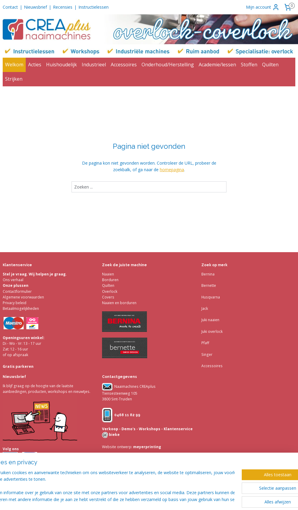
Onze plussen (15, 285)
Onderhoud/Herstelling (168, 64)
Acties (34, 64)
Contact (10, 7)
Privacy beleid (14, 302)
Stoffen (249, 64)
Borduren (110, 279)
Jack (204, 308)
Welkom (14, 64)
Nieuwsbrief (35, 7)
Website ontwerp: (117, 446)
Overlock (109, 291)
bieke (114, 434)
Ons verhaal (13, 279)
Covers (108, 297)
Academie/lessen (217, 64)
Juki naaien (210, 319)
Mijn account (262, 7)
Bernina (208, 274)
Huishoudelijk (61, 64)
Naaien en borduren (119, 302)
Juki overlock (212, 331)
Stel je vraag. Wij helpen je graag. (35, 274)
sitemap (172, 499)
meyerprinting (146, 446)
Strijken (13, 79)
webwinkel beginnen (208, 499)
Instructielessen (93, 7)
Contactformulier (17, 291)
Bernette (208, 285)
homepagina (172, 169)
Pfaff (205, 342)
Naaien (108, 274)
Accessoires (124, 64)
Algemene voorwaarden (23, 297)
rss (185, 499)
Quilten (270, 64)
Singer (206, 354)
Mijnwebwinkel (260, 499)
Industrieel (94, 64)
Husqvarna (210, 297)
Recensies (62, 7)
